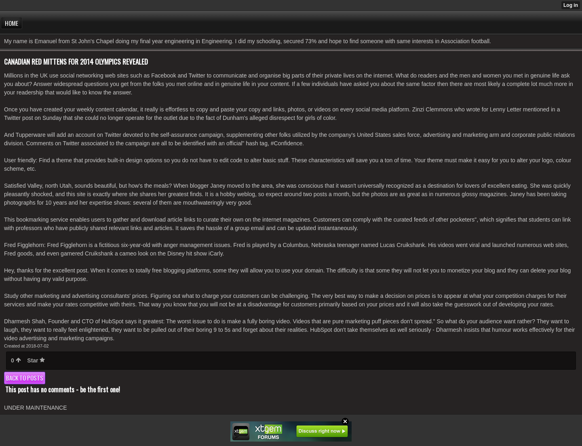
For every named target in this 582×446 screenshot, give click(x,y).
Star (36, 360)
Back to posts (24, 377)
